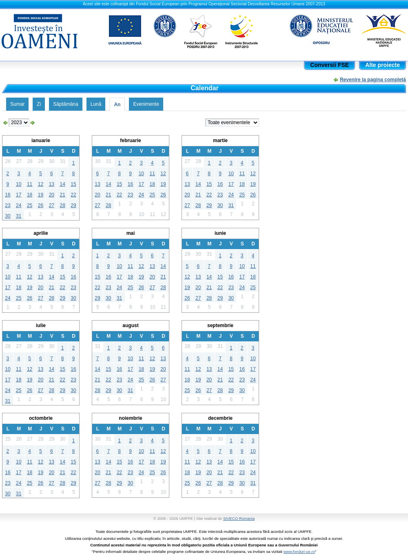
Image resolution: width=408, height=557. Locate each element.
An (117, 104)
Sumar (17, 104)
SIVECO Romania (239, 518)
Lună (96, 104)
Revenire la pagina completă (373, 79)
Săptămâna (65, 104)
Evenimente (146, 104)
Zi (39, 104)
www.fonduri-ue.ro (299, 551)
